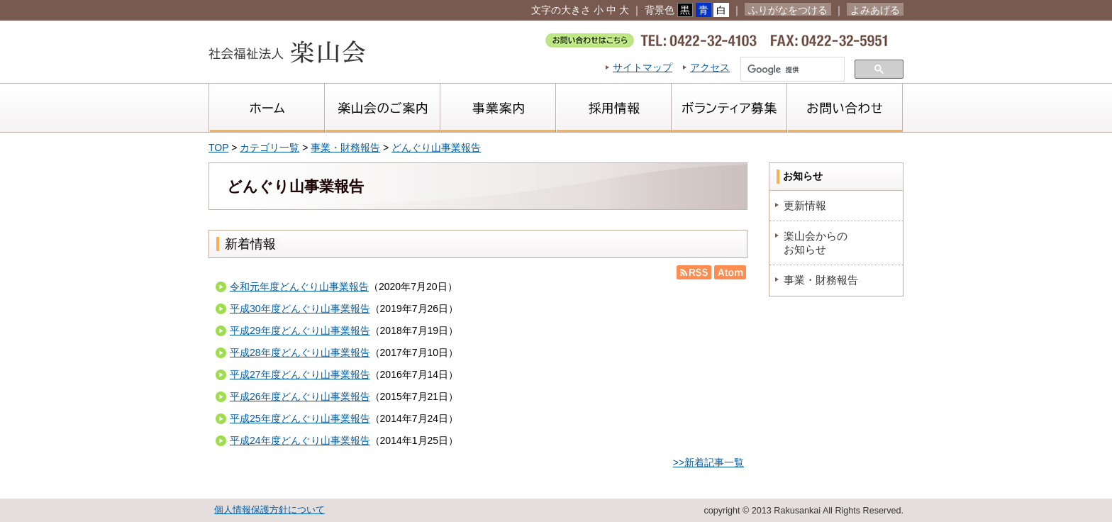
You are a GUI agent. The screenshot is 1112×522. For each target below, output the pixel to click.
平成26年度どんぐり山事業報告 (300, 396)
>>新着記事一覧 (708, 462)
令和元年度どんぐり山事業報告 (299, 286)
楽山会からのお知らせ (815, 242)
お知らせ (803, 176)
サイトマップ (642, 67)
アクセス (710, 67)
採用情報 (613, 108)
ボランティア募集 (728, 108)
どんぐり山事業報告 (436, 147)
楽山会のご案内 (382, 108)
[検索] (791, 70)
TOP (218, 147)
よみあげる (875, 10)
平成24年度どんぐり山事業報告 (300, 440)
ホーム (266, 108)
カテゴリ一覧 (269, 147)
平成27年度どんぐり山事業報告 (300, 374)
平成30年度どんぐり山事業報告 (300, 308)
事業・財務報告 (345, 147)
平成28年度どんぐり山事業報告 (300, 352)
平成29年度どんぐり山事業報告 (300, 330)
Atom (728, 272)
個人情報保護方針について (269, 510)
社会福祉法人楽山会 (286, 51)
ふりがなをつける (788, 10)
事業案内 (497, 108)
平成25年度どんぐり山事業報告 (300, 418)
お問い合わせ (844, 108)
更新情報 (805, 205)
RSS (694, 272)
